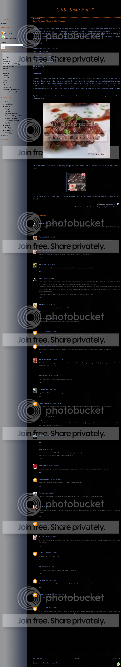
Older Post (116, 659)
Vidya (41, 566)
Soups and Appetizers (113, 207)
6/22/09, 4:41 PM (51, 389)
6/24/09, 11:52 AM (49, 506)
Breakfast (5, 61)
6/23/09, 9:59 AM (54, 465)
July (6, 106)
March (7, 128)
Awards (82, 207)
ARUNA (41, 251)
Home (77, 659)
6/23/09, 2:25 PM (50, 493)
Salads (4, 85)
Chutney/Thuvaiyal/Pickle (10, 64)
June (6, 109)
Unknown (42, 332)
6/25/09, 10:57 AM (50, 536)
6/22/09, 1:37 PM (51, 332)
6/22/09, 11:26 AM (49, 237)
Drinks (5, 73)
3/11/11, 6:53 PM (51, 608)
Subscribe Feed (7, 34)
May (6, 123)
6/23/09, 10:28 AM (55, 479)
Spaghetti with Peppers (11, 118)
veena (41, 417)
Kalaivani (4, 23)
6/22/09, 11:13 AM (54, 223)
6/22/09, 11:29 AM (49, 264)
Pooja (41, 304)
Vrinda (41, 264)
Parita (41, 506)
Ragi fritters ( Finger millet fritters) (49, 21)
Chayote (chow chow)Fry (12, 120)
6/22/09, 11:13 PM (52, 435)
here (48, 39)
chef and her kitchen (46, 523)
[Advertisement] (13, 175)
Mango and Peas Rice (11, 113)
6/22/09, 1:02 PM (53, 318)
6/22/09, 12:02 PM (49, 278)
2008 (5, 135)
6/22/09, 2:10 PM (57, 359)
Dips (4, 71)
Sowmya (68, 166)
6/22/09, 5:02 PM (58, 403)
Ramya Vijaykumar (45, 359)
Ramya (65, 196)
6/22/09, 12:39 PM (49, 304)
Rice (4, 82)
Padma (41, 237)
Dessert (5, 68)
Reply (41, 230)
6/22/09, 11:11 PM (49, 417)
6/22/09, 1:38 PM (51, 345)
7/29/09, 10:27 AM (58, 594)
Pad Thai (7, 111)
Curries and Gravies (8, 66)
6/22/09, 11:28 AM (50, 251)
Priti (34, 199)
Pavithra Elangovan (45, 403)
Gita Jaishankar (44, 479)
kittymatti (42, 389)
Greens (5, 75)
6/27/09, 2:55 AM (51, 580)
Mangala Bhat (43, 223)
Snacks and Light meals (97, 207)
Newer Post (37, 659)
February (8, 130)
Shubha (75, 166)
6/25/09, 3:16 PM (51, 553)
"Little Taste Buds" (74, 10)
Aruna (97, 196)
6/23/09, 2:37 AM (48, 449)
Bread (4, 59)
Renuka (72, 196)
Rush (83, 196)
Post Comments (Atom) (51, 663)
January (7, 133)
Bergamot (90, 196)
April (6, 125)
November (8, 104)
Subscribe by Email (8, 38)
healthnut (42, 553)
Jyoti (78, 196)
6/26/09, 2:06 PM (48, 566)
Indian (87, 207)
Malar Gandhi (43, 465)
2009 (5, 102)
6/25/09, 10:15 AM (59, 523)
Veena (103, 196)
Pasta (4, 80)
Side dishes (6, 87)
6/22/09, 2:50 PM (53, 375)
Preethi (81, 166)
